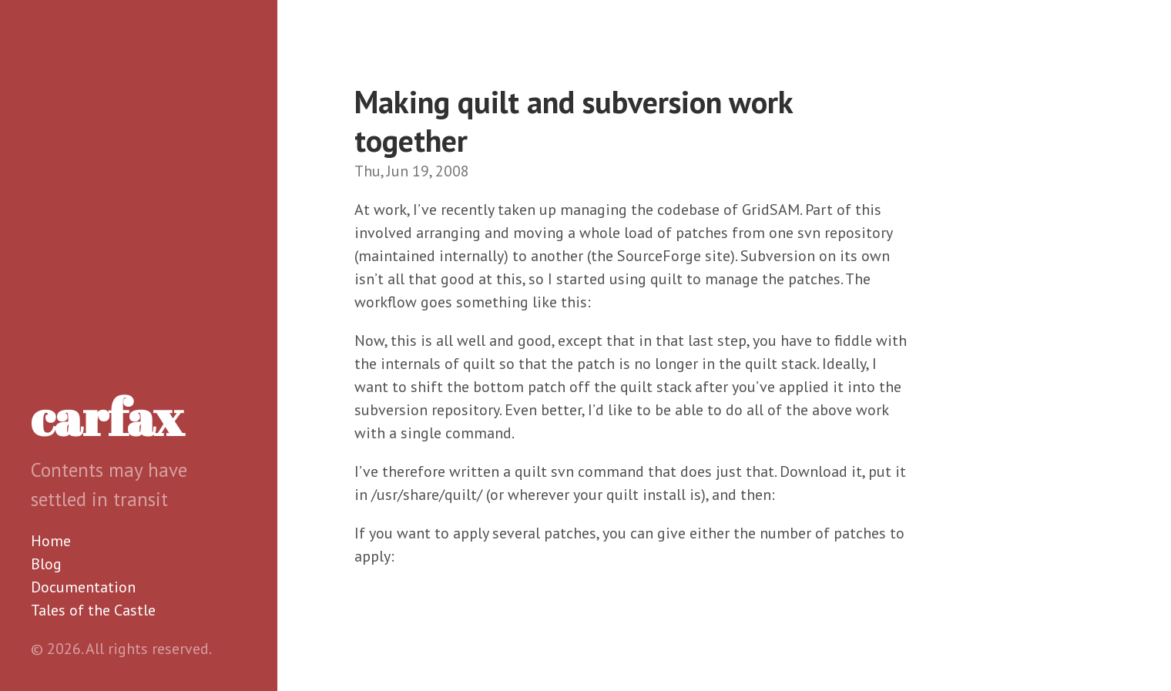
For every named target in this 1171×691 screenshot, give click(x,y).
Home (51, 541)
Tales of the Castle (93, 610)
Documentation (83, 587)
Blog (46, 564)
